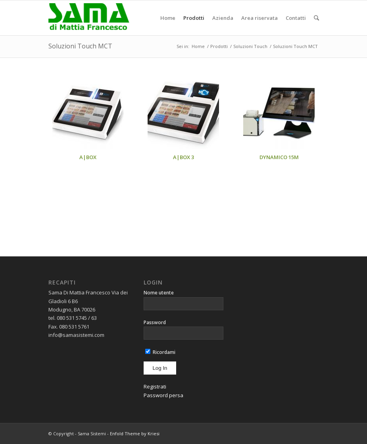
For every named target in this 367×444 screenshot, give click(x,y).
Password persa (163, 395)
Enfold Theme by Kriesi (134, 433)
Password (155, 322)
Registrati (155, 386)
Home (198, 46)
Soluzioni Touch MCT (80, 46)
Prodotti (219, 46)
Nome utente (159, 292)
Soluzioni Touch (250, 46)
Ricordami (160, 352)
